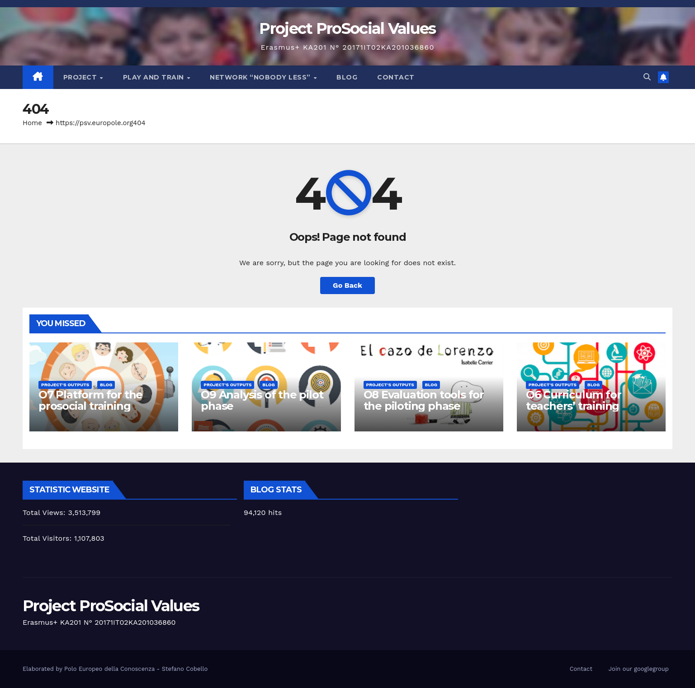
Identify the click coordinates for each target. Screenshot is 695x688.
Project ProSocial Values (347, 28)
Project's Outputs (65, 384)
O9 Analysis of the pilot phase (262, 400)
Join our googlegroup (639, 668)
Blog (346, 77)
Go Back (347, 285)
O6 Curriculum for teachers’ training (573, 400)
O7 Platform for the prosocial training (90, 400)
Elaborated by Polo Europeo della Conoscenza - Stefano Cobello (115, 668)
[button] (647, 77)
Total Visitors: (48, 538)
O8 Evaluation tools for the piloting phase (424, 400)
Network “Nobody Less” (261, 77)
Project (81, 77)
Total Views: (45, 512)
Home (32, 123)
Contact (396, 77)
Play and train (154, 77)
